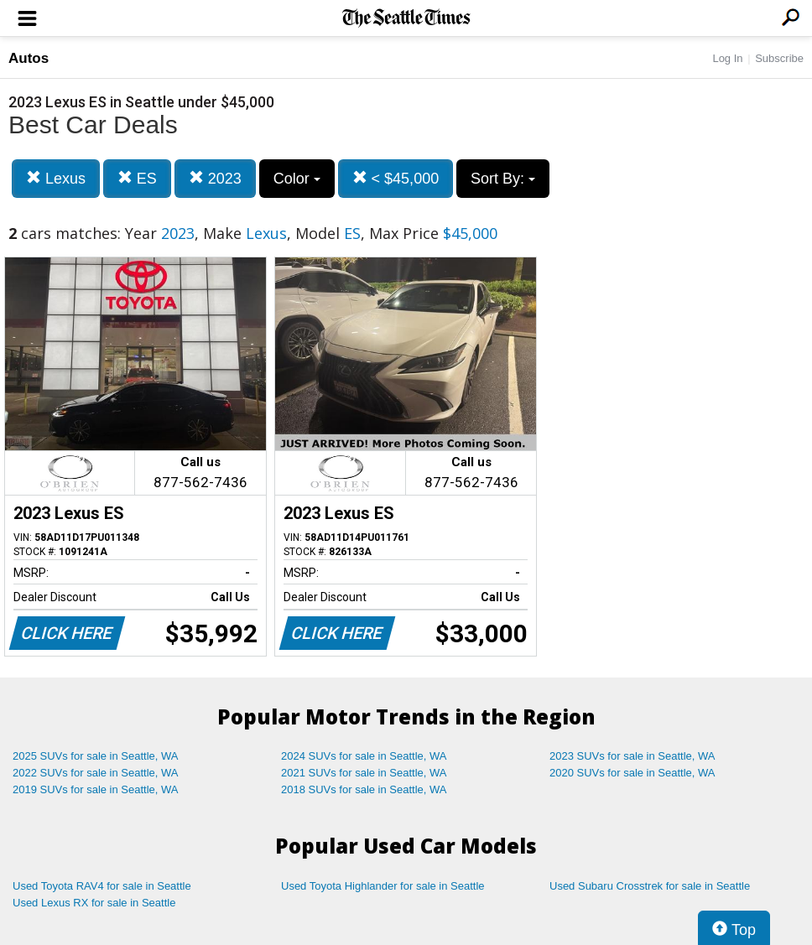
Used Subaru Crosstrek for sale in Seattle (649, 886)
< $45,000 (396, 178)
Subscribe (779, 58)
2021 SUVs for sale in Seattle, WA (364, 772)
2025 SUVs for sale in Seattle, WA (96, 756)
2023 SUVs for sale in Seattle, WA (632, 756)
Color (296, 178)
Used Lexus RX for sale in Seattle (94, 902)
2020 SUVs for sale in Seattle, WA (632, 772)
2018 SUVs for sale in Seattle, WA (364, 789)
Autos (28, 58)
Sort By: (503, 178)
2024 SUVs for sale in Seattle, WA (364, 756)
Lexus (56, 178)
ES (137, 178)
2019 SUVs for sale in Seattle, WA (96, 789)
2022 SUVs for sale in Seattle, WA (96, 772)
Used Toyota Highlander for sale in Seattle (383, 886)
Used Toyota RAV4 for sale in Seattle (102, 886)
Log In (727, 58)
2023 (215, 178)
